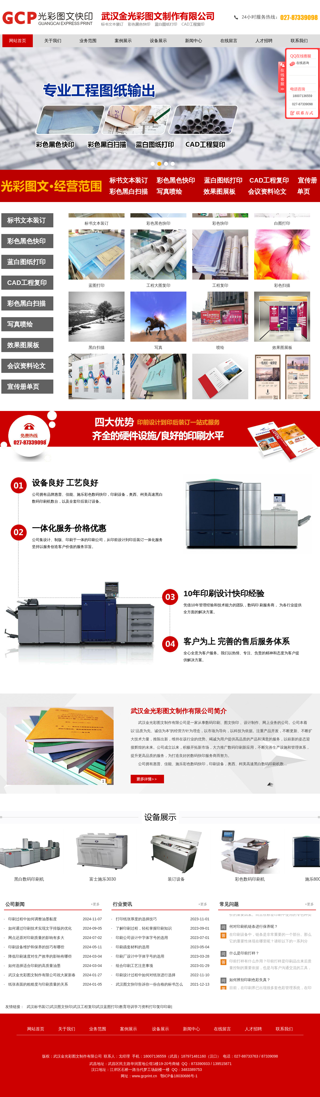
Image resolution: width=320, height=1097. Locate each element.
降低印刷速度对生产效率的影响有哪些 (40, 956)
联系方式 (299, 113)
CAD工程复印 (27, 282)
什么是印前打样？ (244, 954)
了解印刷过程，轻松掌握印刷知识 (144, 928)
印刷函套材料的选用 (132, 947)
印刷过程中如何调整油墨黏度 (32, 919)
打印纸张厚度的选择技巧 (136, 919)
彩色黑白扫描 (26, 303)
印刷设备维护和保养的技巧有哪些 (36, 947)
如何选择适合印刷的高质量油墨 (34, 965)
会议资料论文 (26, 365)
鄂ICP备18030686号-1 (179, 1076)
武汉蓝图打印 (107, 1007)
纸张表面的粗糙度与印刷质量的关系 (38, 984)
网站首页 (17, 40)
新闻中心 (193, 40)
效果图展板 (23, 345)
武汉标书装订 (38, 1007)
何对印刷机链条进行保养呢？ (253, 928)
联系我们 (299, 40)
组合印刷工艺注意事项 (134, 965)
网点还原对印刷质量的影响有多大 (36, 937)
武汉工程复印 (84, 1007)
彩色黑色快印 (26, 241)
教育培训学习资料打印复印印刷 (145, 1007)
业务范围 (88, 40)
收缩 (282, 77)
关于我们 (52, 40)
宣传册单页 (23, 386)
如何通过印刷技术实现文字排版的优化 (40, 928)
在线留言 (228, 40)
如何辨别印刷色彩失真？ (249, 981)
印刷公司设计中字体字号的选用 (142, 937)
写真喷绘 (20, 324)
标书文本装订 (26, 220)
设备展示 (158, 40)
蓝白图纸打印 (26, 261)
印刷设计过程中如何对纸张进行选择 (145, 975)
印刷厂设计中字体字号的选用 (140, 956)
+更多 (95, 904)
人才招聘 (264, 40)
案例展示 (123, 40)
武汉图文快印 (61, 1007)
